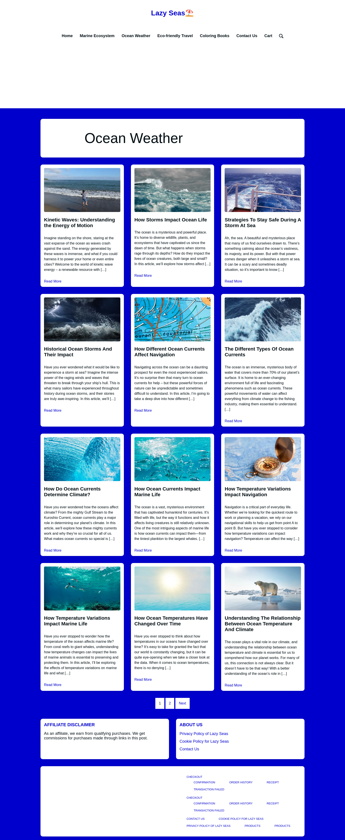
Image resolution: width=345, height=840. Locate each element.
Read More (52, 281)
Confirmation (204, 782)
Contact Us (246, 36)
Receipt (273, 782)
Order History (241, 782)
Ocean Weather (136, 36)
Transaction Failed (209, 789)
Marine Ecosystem (97, 36)
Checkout (194, 776)
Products (253, 825)
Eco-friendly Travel (175, 36)
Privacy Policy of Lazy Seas (204, 733)
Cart (268, 36)
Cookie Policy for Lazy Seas (204, 741)
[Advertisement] (172, 75)
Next (182, 703)
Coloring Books (214, 36)
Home (67, 36)
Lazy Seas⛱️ (172, 13)
